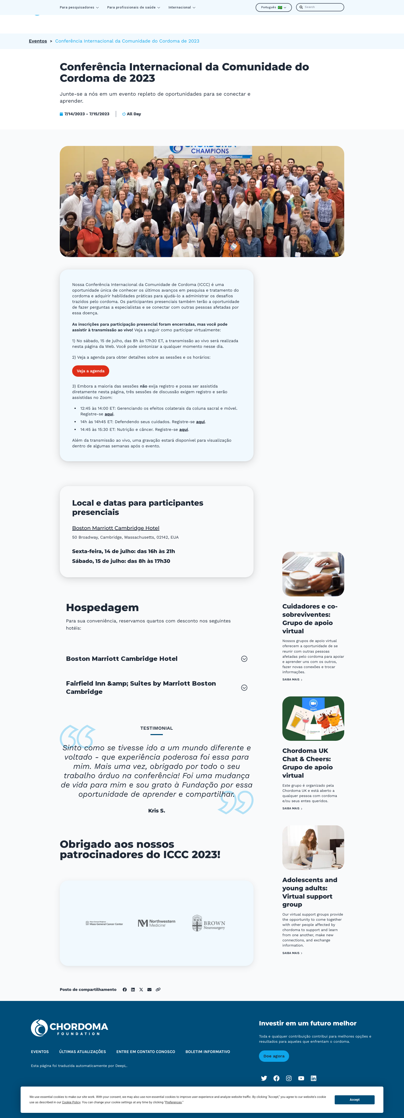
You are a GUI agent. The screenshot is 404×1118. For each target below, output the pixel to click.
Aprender (77, 20)
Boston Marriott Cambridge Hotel (115, 521)
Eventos (38, 34)
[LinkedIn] (313, 1071)
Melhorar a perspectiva (163, 20)
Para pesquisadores (79, 7)
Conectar (113, 20)
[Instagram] (289, 1071)
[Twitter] (264, 1071)
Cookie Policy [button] (71, 1102)
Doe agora (274, 1048)
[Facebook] (276, 1071)
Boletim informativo (320, 20)
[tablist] (157, 771)
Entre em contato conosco (145, 1044)
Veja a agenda (91, 363)
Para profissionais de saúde (133, 7)
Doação (361, 20)
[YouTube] (301, 1071)
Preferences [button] (173, 1102)
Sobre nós (214, 20)
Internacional (182, 7)
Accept (355, 1099)
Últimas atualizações (263, 20)
